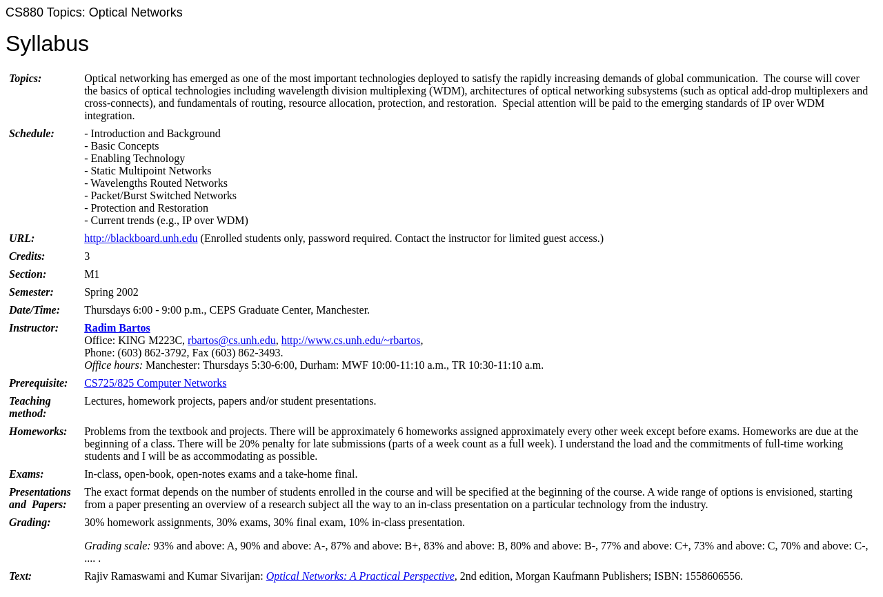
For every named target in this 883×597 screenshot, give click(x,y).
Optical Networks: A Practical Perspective (360, 576)
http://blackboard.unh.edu (140, 238)
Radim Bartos (117, 328)
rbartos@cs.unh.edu (232, 340)
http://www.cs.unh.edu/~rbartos (351, 340)
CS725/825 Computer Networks (155, 383)
